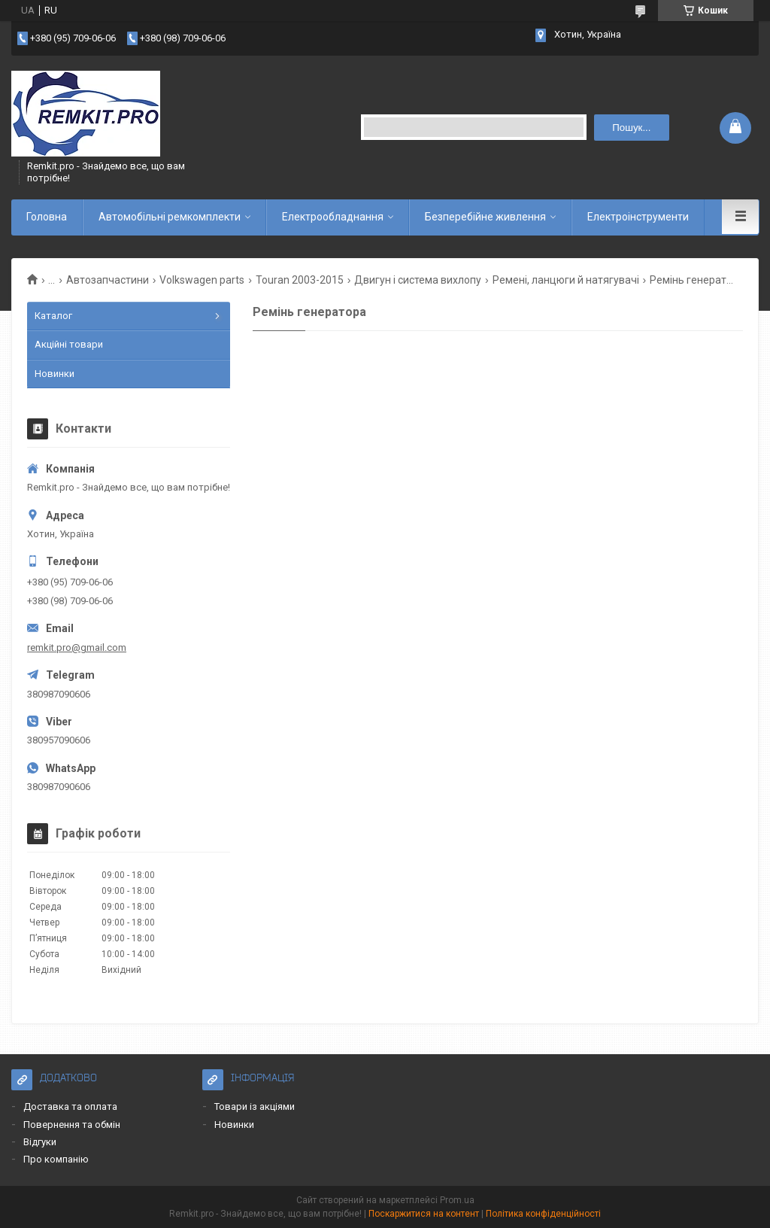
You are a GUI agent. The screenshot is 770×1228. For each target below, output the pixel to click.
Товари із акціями (254, 1106)
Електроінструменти (638, 217)
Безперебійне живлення (485, 217)
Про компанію (56, 1159)
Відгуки (39, 1141)
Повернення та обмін (71, 1124)
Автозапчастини (107, 280)
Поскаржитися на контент (423, 1213)
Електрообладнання (332, 217)
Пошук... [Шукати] (631, 127)
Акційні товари (69, 344)
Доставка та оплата (70, 1106)
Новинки (54, 373)
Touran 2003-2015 (300, 280)
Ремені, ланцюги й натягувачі (566, 280)
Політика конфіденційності (543, 1213)
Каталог (53, 315)
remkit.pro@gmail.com (76, 647)
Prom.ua (457, 1200)
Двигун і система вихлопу (417, 280)
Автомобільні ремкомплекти (170, 217)
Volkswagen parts (201, 280)
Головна (46, 217)
